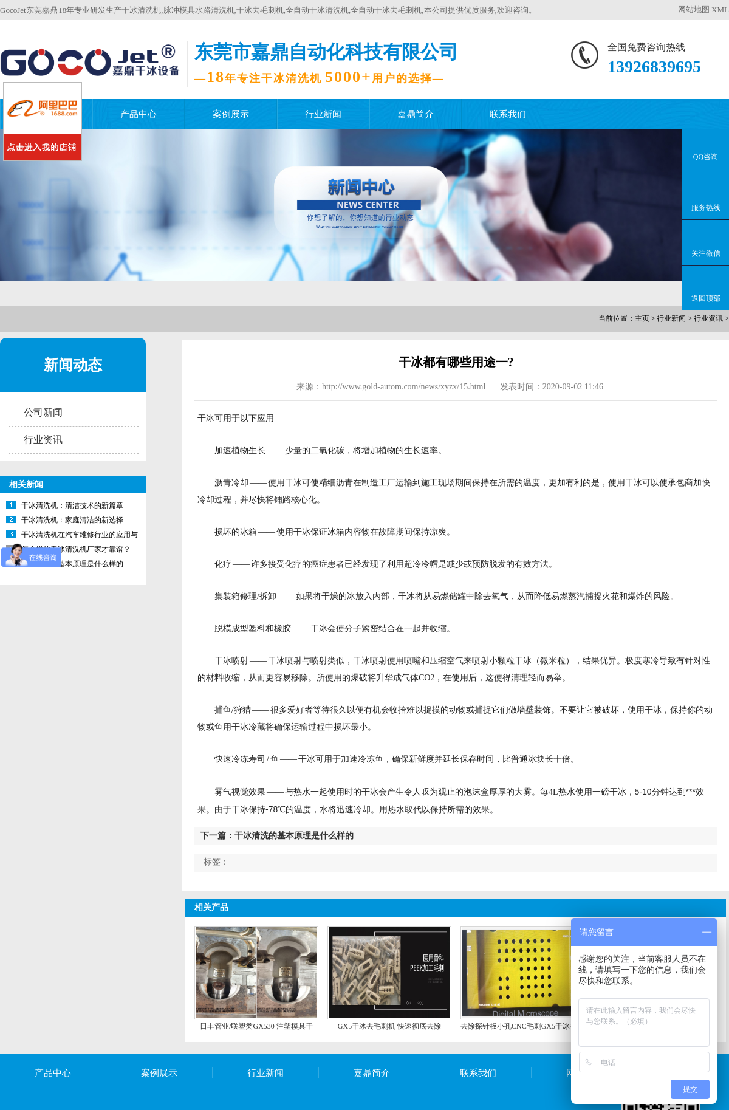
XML (720, 9)
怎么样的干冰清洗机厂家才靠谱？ (76, 549)
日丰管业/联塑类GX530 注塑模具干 (256, 1026)
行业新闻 (323, 114)
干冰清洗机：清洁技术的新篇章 (72, 505)
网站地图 (694, 9)
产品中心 (138, 114)
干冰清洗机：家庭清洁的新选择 (72, 520)
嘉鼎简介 (415, 114)
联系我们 (508, 114)
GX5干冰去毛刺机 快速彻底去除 (389, 1026)
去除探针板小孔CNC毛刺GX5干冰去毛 (522, 1026)
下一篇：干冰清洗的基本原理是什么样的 (277, 835)
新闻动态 (73, 365)
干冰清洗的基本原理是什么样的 (72, 564)
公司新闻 (43, 412)
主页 (642, 318)
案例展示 (231, 114)
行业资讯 (708, 318)
